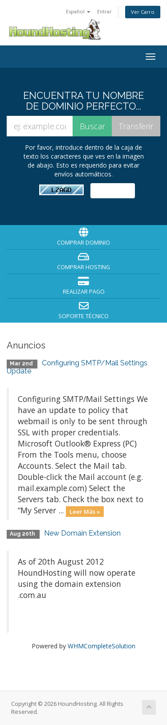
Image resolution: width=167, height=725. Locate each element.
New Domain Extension (82, 533)
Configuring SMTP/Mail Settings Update (77, 367)
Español (78, 11)
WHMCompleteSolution (101, 646)
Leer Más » (84, 511)
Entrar (104, 11)
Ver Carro (143, 11)
